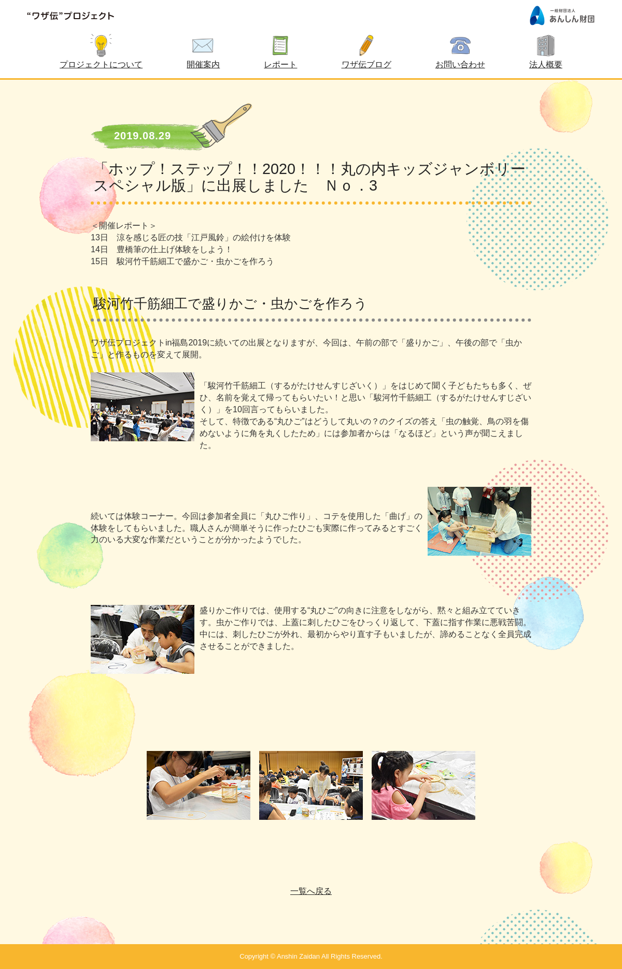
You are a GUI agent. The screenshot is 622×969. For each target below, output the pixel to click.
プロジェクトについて (101, 64)
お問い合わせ (460, 64)
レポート (280, 64)
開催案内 (203, 64)
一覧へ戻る (311, 891)
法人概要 (545, 64)
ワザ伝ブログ (366, 64)
